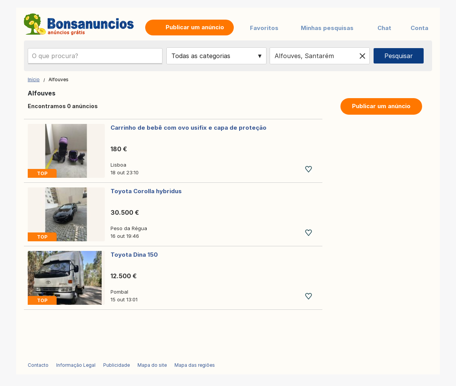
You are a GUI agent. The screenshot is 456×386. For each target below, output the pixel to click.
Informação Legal (76, 365)
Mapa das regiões (194, 365)
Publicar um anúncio (381, 106)
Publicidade (116, 365)
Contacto (38, 365)
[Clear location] (362, 56)
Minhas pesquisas (327, 28)
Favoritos (264, 28)
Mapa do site (152, 365)
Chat (384, 28)
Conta (419, 28)
